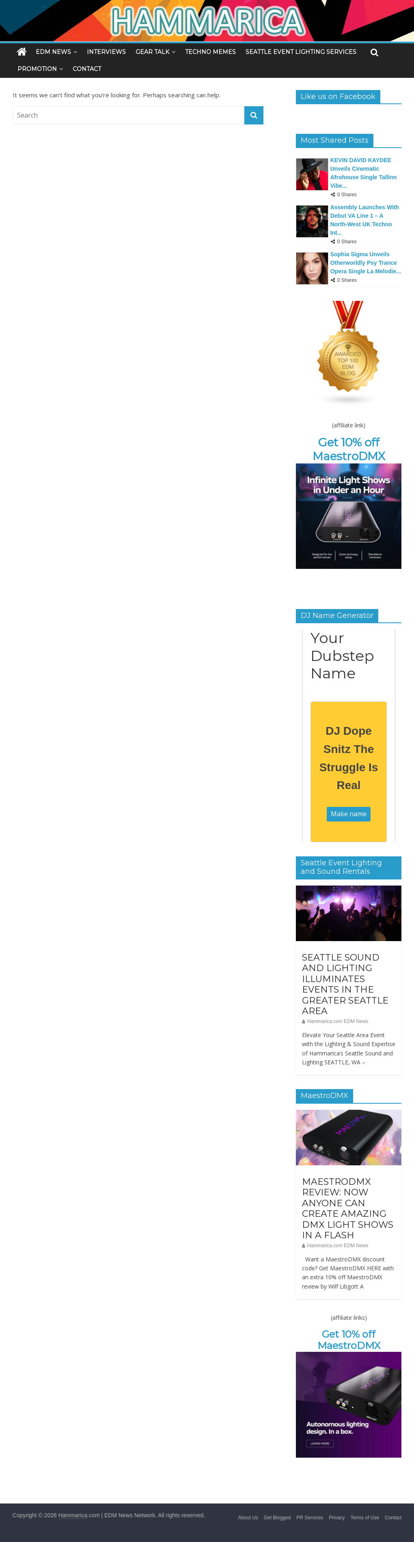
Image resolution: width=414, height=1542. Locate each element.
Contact (393, 1518)
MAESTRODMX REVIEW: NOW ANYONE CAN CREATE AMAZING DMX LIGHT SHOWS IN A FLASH (347, 1208)
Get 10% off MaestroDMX (349, 449)
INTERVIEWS (106, 52)
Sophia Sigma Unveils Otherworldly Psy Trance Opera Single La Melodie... (365, 263)
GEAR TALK (152, 52)
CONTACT (87, 69)
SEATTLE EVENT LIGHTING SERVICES (301, 52)
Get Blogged (277, 1518)
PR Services (309, 1518)
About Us (248, 1518)
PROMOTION (37, 69)
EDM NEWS (53, 52)
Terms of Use (364, 1518)
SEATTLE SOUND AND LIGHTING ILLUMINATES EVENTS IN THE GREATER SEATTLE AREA (345, 984)
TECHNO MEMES (210, 52)
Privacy (337, 1518)
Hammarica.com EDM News (338, 1021)
